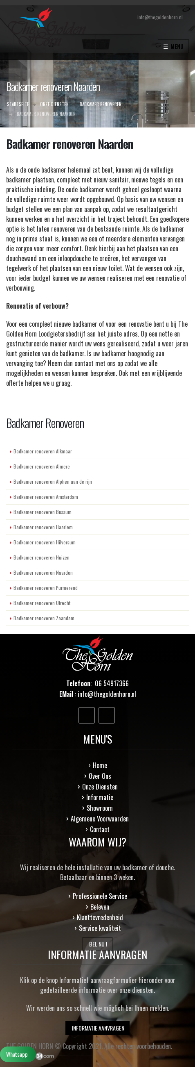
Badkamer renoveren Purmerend (45, 587)
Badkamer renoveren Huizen (41, 557)
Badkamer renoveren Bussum (42, 511)
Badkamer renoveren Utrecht (41, 602)
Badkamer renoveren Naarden (43, 572)
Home (100, 765)
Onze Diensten (100, 787)
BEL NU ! (97, 944)
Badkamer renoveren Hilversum (44, 542)
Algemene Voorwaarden (100, 819)
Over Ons (100, 776)
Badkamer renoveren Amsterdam (45, 496)
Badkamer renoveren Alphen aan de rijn (52, 481)
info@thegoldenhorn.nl (107, 694)
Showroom (100, 808)
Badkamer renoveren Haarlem (43, 526)
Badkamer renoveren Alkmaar (42, 451)
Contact (100, 829)
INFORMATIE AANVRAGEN (97, 1028)
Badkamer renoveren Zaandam (43, 617)
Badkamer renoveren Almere (41, 466)
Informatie (99, 797)
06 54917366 (112, 683)
